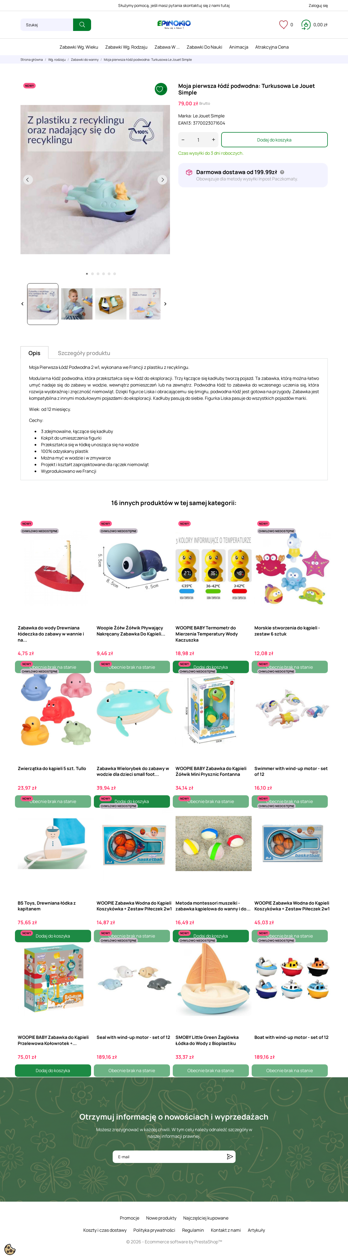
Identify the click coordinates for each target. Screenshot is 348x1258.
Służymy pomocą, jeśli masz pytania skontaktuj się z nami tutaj (174, 5)
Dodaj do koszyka (274, 140)
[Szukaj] (46, 25)
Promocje (129, 1218)
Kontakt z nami (226, 1230)
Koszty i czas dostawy (105, 1230)
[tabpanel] (95, 179)
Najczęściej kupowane (205, 1218)
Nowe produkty (161, 1218)
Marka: (185, 116)
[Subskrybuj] (230, 1156)
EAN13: (185, 123)
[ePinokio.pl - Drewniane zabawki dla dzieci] (174, 24)
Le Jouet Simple (209, 116)
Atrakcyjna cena (272, 47)
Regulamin (193, 1230)
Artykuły (256, 1230)
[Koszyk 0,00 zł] (314, 24)
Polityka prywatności (154, 1230)
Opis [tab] (34, 353)
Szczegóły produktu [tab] (84, 353)
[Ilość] (198, 139)
